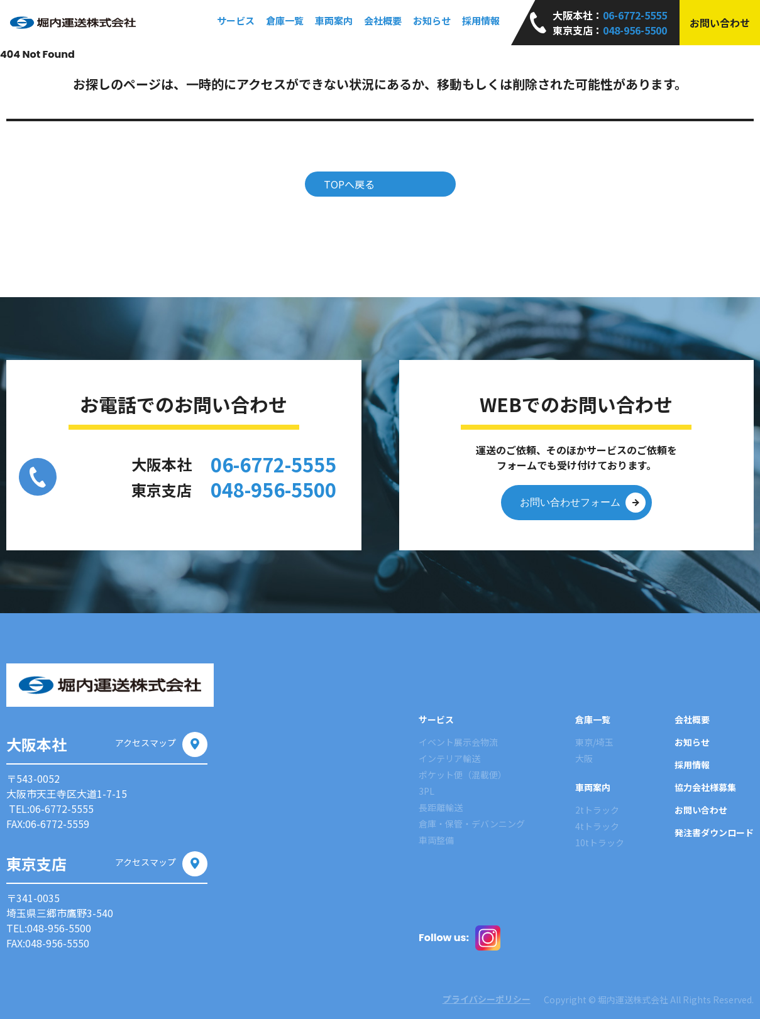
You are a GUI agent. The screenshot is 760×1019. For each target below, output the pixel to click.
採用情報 (481, 20)
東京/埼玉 (594, 742)
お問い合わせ (720, 22)
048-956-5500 (635, 30)
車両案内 (592, 787)
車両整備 (436, 840)
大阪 (584, 758)
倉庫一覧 (592, 719)
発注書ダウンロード (714, 832)
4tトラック (597, 826)
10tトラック (599, 842)
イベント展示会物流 (458, 742)
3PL (426, 791)
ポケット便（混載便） (463, 774)
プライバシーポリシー (475, 999)
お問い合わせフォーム (583, 503)
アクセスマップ (161, 742)
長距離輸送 (441, 807)
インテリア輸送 (449, 758)
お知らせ (432, 20)
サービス (436, 719)
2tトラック (597, 810)
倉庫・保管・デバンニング (472, 823)
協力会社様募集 (705, 787)
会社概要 (383, 20)
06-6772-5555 (635, 15)
